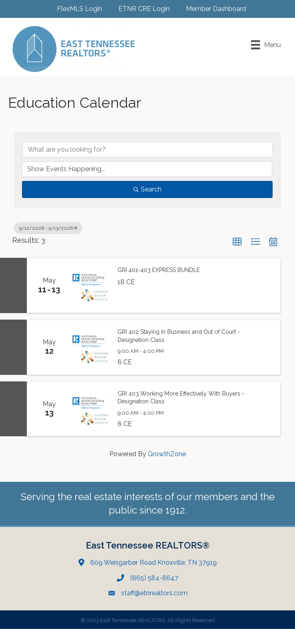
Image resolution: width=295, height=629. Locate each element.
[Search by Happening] (147, 169)
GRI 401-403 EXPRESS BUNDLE (159, 270)
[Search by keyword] (147, 149)
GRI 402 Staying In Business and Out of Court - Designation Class (179, 336)
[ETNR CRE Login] (140, 8)
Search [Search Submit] (147, 189)
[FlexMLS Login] (75, 8)
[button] (237, 242)
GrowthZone (167, 454)
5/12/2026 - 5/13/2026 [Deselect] (48, 228)
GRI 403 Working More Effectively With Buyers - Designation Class (181, 397)
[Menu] (266, 44)
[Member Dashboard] (212, 8)
